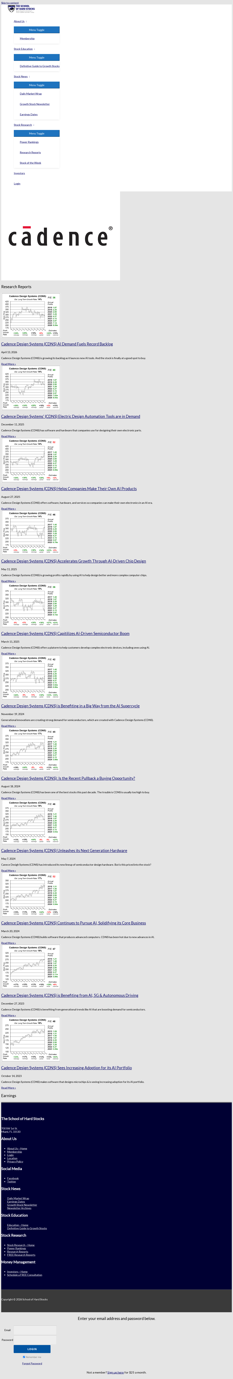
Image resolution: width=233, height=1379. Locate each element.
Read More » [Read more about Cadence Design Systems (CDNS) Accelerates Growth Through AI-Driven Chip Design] (8, 581)
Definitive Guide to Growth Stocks (40, 66)
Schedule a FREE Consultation (24, 1274)
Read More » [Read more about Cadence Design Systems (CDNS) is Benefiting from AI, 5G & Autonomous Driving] (8, 1015)
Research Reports (30, 152)
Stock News (21, 76)
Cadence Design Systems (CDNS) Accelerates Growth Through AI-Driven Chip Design (73, 561)
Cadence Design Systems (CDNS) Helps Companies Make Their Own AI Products (69, 488)
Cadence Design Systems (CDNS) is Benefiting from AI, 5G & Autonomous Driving (69, 995)
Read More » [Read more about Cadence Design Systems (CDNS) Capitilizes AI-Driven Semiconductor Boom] (8, 653)
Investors (19, 173)
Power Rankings (29, 142)
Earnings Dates (29, 114)
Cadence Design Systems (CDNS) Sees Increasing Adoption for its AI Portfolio (66, 1067)
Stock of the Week (30, 162)
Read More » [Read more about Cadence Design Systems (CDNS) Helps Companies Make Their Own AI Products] (8, 508)
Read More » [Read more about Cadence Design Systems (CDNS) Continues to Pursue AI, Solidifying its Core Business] (8, 943)
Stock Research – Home (21, 1245)
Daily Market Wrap (31, 93)
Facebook (13, 1178)
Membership (27, 38)
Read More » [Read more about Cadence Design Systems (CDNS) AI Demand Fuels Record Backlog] (8, 364)
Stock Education (23, 48)
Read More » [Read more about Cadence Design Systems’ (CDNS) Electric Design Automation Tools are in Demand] (8, 436)
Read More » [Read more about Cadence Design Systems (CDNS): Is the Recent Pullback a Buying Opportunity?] (8, 798)
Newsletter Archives (19, 1208)
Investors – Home (17, 1271)
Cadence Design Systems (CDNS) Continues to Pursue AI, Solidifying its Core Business (73, 923)
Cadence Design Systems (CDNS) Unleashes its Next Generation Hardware (64, 850)
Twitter (11, 1181)
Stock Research (23, 124)
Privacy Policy (15, 1161)
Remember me (32, 1357)
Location (12, 1158)
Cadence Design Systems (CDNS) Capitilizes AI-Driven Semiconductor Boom (65, 633)
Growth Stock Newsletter (35, 104)
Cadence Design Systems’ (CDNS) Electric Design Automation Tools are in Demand (70, 416)
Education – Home (17, 1225)
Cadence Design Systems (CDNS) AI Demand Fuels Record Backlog (57, 344)
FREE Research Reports (21, 1254)
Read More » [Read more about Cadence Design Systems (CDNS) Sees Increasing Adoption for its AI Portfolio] (8, 1087)
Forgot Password (32, 1363)
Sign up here (115, 1372)
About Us (19, 21)
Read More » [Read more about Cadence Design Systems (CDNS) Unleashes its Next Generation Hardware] (8, 870)
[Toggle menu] (37, 29)
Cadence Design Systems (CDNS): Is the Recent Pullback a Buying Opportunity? (68, 778)
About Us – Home (17, 1148)
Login (17, 183)
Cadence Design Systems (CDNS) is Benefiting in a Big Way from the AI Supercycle (70, 705)
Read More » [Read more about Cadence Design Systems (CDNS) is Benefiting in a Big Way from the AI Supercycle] (8, 725)
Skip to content (10, 2)
